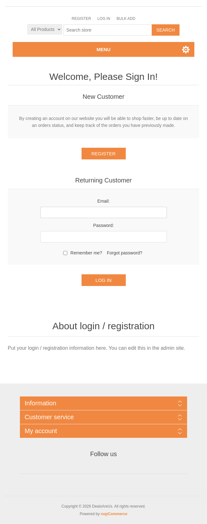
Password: (103, 225)
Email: (103, 201)
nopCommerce (114, 514)
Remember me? (86, 252)
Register (81, 18)
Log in (103, 18)
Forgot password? (124, 252)
